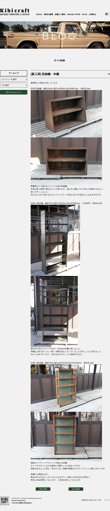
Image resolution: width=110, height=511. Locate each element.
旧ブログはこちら (13, 92)
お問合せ (92, 14)
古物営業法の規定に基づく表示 (91, 500)
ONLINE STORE (73, 14)
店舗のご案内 (60, 14)
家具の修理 (48, 14)
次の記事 (76, 489)
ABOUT (39, 14)
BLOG (84, 14)
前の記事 (43, 489)
